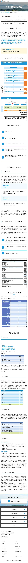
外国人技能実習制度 (14, 513)
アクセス (3, 546)
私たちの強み (14, 521)
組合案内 (3, 541)
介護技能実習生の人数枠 (7, 23)
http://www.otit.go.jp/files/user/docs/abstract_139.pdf (10, 51)
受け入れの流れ (20, 16)
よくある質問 (14, 517)
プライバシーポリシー (18, 556)
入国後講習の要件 (20, 23)
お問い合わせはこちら (15, 501)
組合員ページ (14, 509)
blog (14, 525)
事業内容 (3, 543)
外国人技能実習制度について (7, 16)
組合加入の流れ (17, 546)
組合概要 (16, 543)
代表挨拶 (16, 541)
